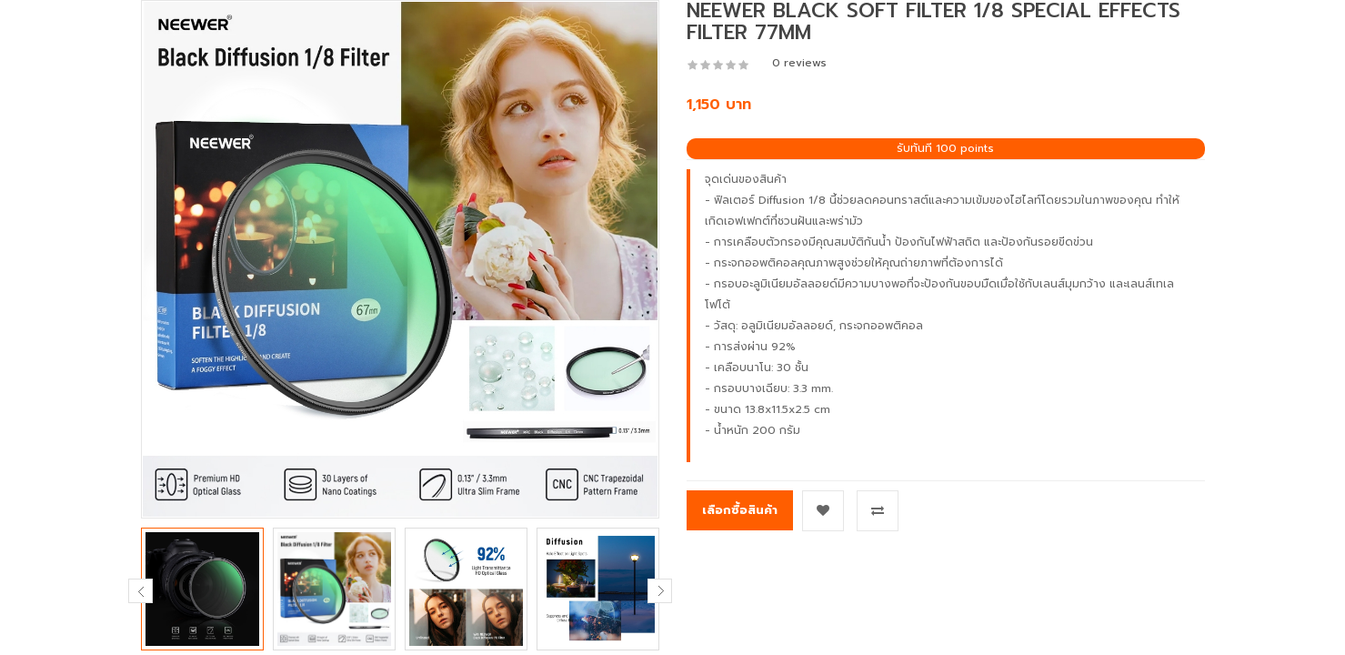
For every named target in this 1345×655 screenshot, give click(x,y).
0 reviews (799, 63)
